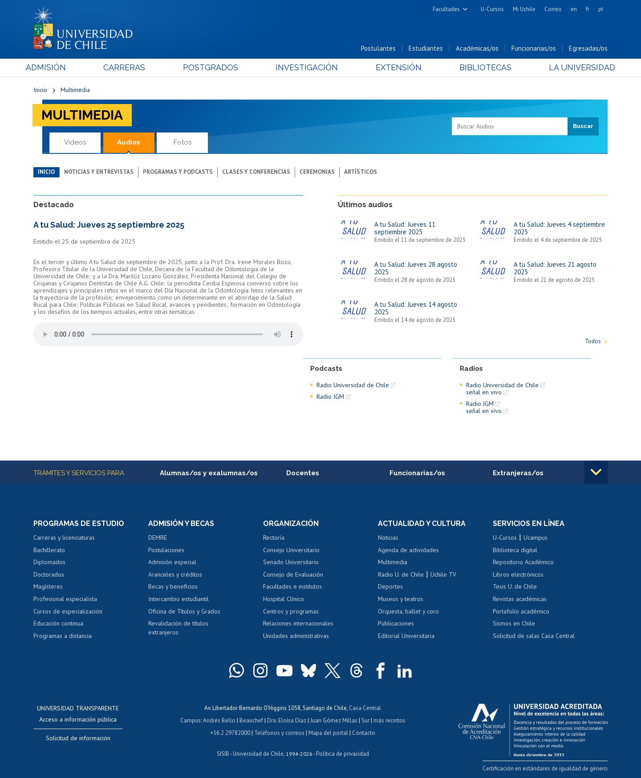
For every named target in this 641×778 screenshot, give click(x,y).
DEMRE (157, 537)
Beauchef (251, 720)
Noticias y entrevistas (99, 172)
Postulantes (378, 48)
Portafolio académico (521, 611)
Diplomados (49, 562)
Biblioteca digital (515, 550)
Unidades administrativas (296, 636)
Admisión (53, 67)
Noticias (388, 537)
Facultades (446, 9)
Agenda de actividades (408, 550)
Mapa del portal (328, 733)
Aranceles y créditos (175, 574)
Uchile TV (443, 574)
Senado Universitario (291, 562)
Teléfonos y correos (279, 733)
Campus (190, 720)
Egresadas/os (588, 48)
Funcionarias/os (533, 48)
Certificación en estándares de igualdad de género (545, 768)
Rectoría (273, 537)
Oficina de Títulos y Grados (184, 611)
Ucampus (535, 537)
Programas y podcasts (178, 172)
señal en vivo (484, 392)
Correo (553, 9)
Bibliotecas (480, 67)
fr (587, 9)
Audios (128, 142)
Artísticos (360, 172)
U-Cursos (492, 9)
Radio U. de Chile (401, 574)
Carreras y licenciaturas (64, 537)
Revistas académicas (520, 599)
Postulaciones (166, 550)
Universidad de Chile (258, 754)
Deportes (390, 586)
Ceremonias (317, 172)
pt (600, 9)
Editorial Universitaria (406, 636)
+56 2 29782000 (230, 733)
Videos (75, 142)
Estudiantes (426, 48)
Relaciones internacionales (298, 623)
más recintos (389, 720)
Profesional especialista (65, 599)
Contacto (363, 733)
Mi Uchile (524, 9)
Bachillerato (49, 550)
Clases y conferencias (256, 172)
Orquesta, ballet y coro (408, 611)
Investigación (307, 67)
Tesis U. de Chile (515, 586)
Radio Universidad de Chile (352, 385)
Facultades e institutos (292, 586)
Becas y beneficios (173, 586)
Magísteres (48, 586)
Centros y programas (291, 611)
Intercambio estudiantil (178, 599)
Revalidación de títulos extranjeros (178, 627)
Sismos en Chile (514, 623)
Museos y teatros (400, 599)
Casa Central (365, 708)
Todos (593, 341)
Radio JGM (330, 397)
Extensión (396, 67)
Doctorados (48, 574)
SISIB (223, 754)
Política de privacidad (342, 754)
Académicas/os (477, 48)
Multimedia (75, 90)
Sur (365, 720)
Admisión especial (172, 562)
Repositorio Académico (523, 562)
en (574, 9)
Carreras (129, 67)
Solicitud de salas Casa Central (534, 636)
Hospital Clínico (283, 599)
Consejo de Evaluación (293, 574)
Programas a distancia (62, 636)
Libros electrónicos (518, 574)
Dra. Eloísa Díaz (286, 720)
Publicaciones (396, 623)
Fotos (182, 142)
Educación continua (58, 623)
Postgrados (213, 67)
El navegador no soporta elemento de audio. (168, 334)
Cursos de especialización (67, 611)
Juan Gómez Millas (333, 720)
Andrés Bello (219, 720)
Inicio (40, 90)
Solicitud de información (78, 738)
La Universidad (574, 67)
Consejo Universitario (291, 550)
